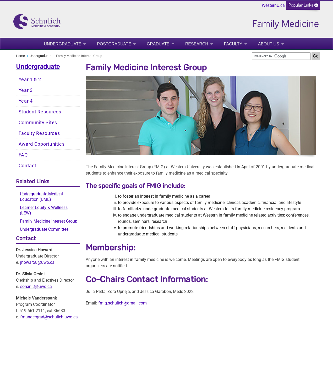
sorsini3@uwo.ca (36, 286)
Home (20, 56)
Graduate (158, 44)
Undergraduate (62, 44)
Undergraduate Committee (44, 229)
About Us (268, 44)
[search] (281, 56)
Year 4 (26, 101)
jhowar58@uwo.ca (37, 262)
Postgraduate (114, 44)
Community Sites (38, 122)
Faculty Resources (39, 133)
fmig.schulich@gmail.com (122, 303)
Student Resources (40, 111)
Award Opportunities (42, 144)
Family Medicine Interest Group (48, 221)
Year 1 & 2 (30, 79)
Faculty (233, 44)
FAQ (23, 154)
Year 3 (26, 90)
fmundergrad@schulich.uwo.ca (49, 316)
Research (196, 44)
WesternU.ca (273, 5)
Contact (27, 165)
